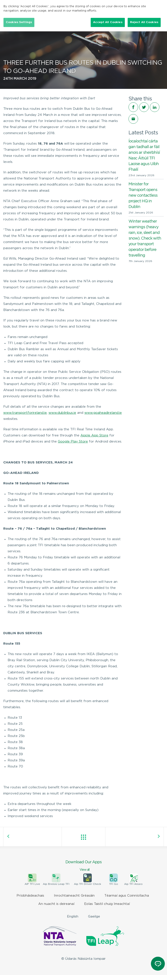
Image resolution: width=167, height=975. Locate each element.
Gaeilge (94, 916)
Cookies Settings (19, 22)
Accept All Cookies (107, 22)
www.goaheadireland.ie (103, 412)
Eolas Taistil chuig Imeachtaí (107, 903)
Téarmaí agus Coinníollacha (126, 895)
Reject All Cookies (144, 22)
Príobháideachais (30, 895)
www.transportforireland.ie (25, 412)
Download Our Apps (83, 866)
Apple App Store (94, 435)
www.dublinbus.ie (62, 412)
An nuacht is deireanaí (56, 903)
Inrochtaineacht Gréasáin (74, 895)
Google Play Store (73, 441)
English (72, 916)
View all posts (83, 837)
